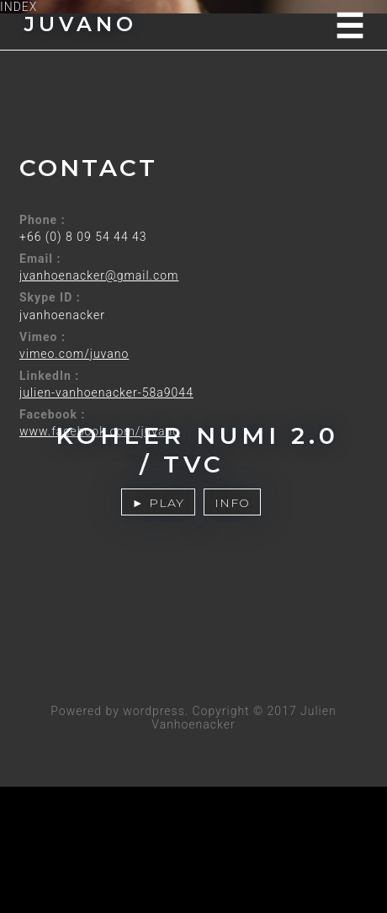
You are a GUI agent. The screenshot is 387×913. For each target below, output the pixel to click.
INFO (232, 502)
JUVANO (80, 24)
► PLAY (158, 502)
